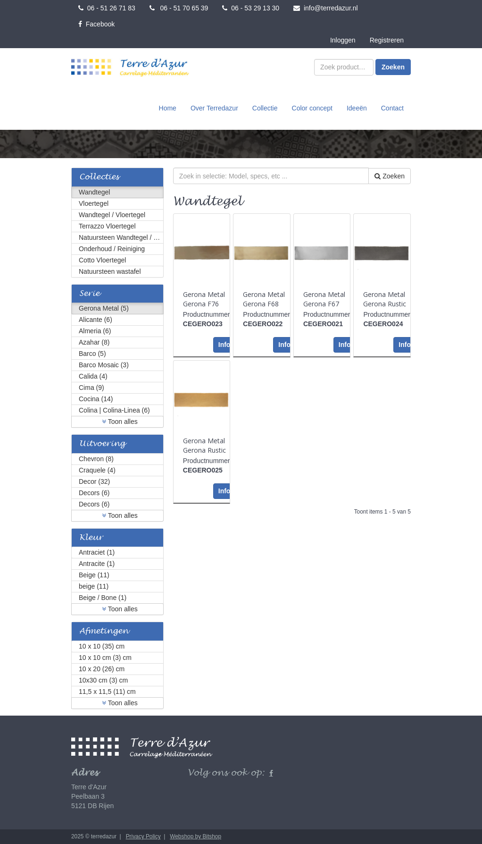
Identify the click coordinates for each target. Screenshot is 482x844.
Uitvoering (102, 444)
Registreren (387, 40)
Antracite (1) (97, 563)
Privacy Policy (143, 836)
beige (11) (93, 586)
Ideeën (357, 108)
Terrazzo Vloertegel (107, 226)
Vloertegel (93, 203)
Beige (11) (94, 575)
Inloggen (343, 40)
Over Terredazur (214, 108)
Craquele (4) (97, 470)
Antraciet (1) (97, 552)
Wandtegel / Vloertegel (112, 215)
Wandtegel (94, 192)
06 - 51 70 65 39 (179, 8)
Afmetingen (103, 631)
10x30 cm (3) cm (103, 680)
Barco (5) (92, 353)
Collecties (99, 177)
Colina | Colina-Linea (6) (114, 410)
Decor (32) (94, 481)
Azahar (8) (94, 342)
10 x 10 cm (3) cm (105, 657)
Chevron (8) (96, 459)
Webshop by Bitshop (195, 836)
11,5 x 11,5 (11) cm (107, 691)
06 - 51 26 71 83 (106, 8)
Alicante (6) (95, 319)
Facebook (96, 24)
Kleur (91, 538)
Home (167, 108)
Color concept (312, 108)
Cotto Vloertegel (102, 260)
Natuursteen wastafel (110, 271)
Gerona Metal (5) (104, 308)
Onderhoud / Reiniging (112, 249)
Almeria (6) (95, 331)
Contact (392, 108)
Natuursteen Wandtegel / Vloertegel (121, 237)
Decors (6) (94, 493)
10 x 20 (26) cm (102, 669)
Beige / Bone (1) (102, 597)
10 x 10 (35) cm (102, 646)
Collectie (265, 108)
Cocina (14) (96, 399)
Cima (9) (91, 387)
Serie (89, 294)
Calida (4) (93, 376)
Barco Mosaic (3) (104, 365)
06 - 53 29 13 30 (250, 8)
